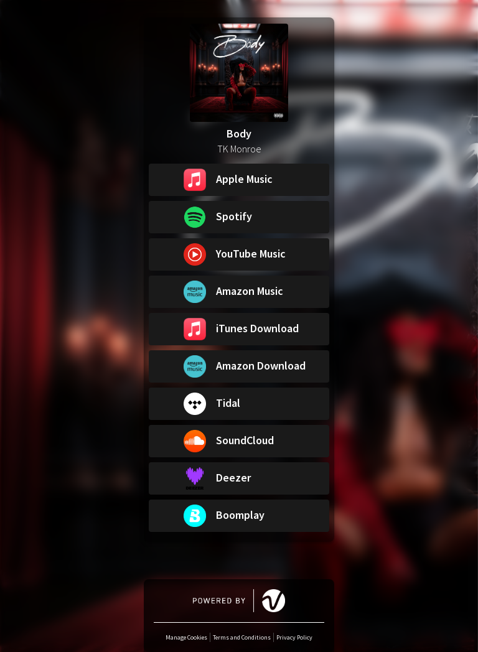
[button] (239, 180)
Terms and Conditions (242, 637)
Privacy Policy (294, 637)
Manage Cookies (186, 637)
